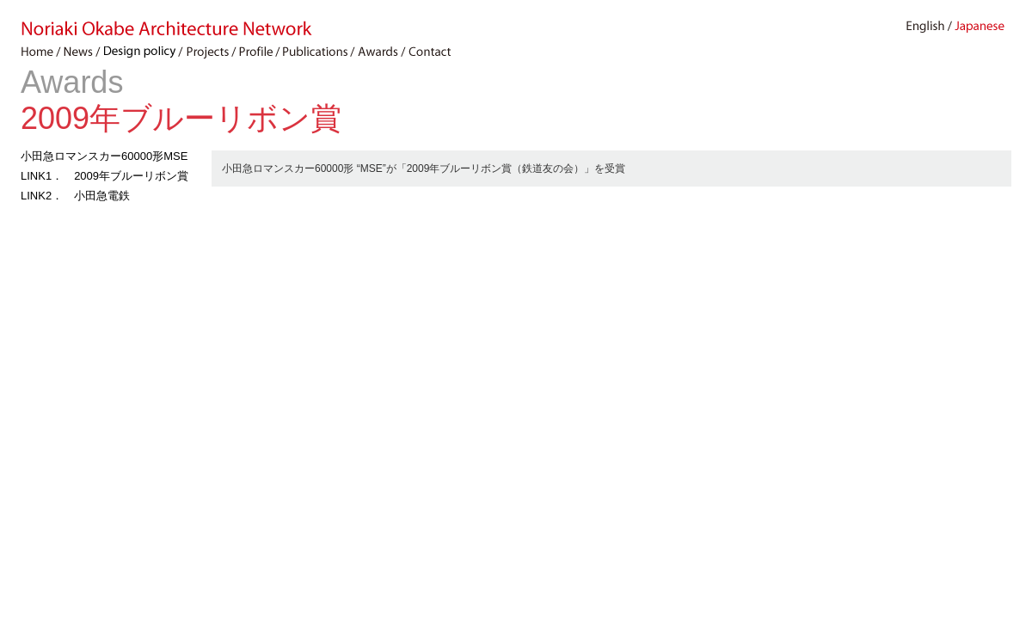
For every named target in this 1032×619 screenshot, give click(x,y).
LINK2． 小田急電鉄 (75, 195)
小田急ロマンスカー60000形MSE (104, 156)
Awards (72, 82)
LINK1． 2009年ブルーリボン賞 (104, 175)
